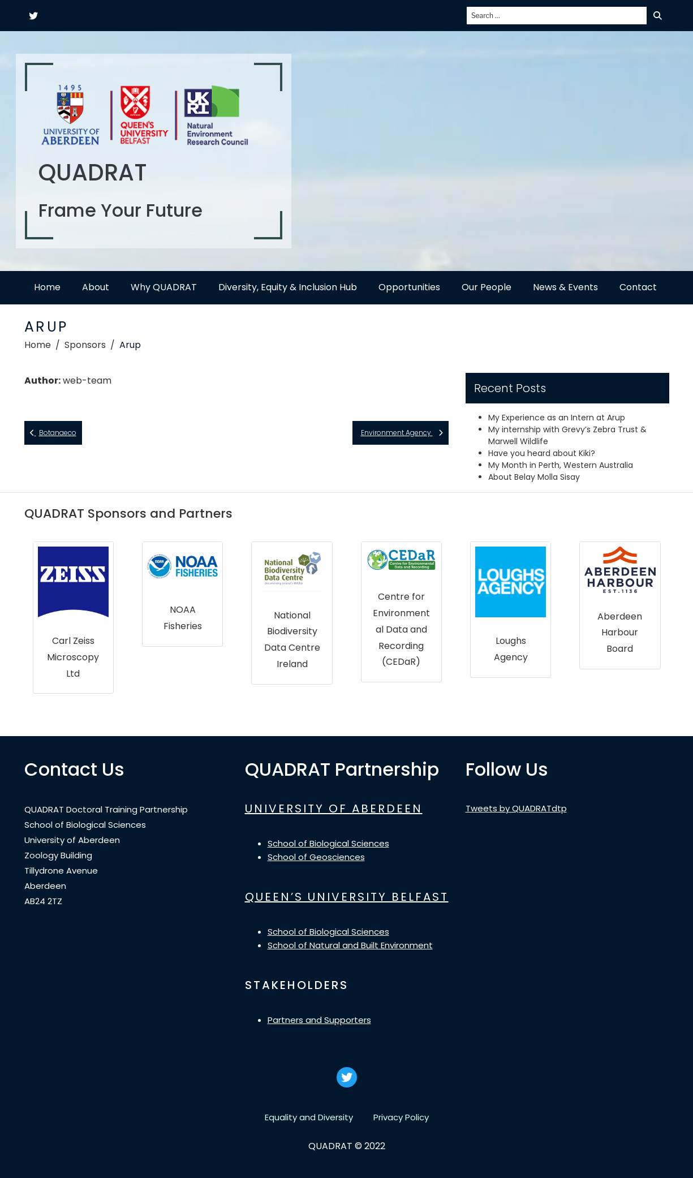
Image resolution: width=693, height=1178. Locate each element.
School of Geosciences (316, 857)
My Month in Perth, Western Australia (560, 465)
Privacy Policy (401, 1117)
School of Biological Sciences (328, 843)
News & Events (565, 287)
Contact (638, 287)
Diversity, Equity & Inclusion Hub (287, 287)
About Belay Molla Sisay (534, 477)
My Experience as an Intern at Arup (556, 417)
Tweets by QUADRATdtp (516, 808)
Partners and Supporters (319, 1020)
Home (47, 287)
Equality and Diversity (309, 1117)
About (95, 287)
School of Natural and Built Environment (350, 945)
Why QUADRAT (164, 287)
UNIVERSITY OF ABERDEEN (334, 808)
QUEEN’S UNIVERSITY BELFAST (347, 897)
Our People (486, 287)
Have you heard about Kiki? (541, 453)
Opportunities (409, 287)
